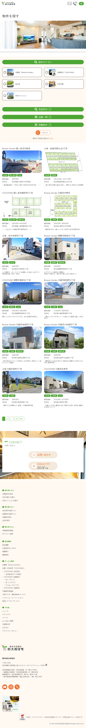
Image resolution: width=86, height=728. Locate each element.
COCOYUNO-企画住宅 (12, 577)
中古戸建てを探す (8, 497)
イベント (5, 617)
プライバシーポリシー (10, 631)
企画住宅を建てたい (9, 514)
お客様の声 (6, 624)
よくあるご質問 (7, 621)
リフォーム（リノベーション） (13, 598)
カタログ (5, 627)
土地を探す (6, 520)
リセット (42, 132)
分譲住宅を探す (7, 494)
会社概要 (5, 545)
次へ (21, 419)
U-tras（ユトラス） (13, 585)
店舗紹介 (5, 551)
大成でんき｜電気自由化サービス (14, 594)
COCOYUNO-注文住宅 (12, 571)
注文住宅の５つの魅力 (13, 574)
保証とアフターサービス (10, 601)
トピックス (6, 614)
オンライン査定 (7, 533)
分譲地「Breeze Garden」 (11, 565)
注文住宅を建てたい (9, 510)
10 (16, 419)
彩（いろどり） (11, 582)
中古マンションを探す (10, 500)
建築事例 (5, 555)
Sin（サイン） (11, 579)
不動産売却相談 (7, 530)
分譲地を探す (7, 517)
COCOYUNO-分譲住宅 (12, 588)
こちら (50, 138)
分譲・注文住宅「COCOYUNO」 (13, 568)
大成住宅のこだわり (9, 548)
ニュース (5, 611)
